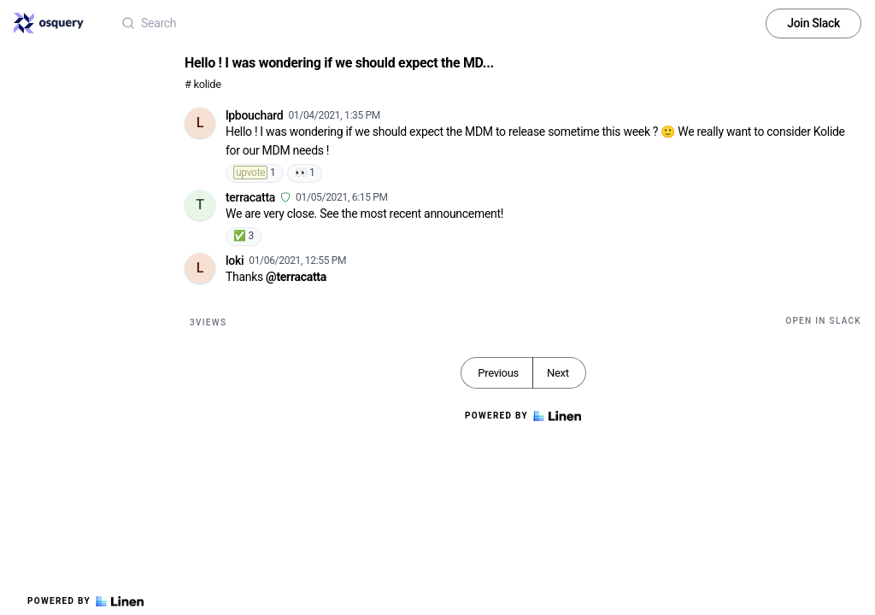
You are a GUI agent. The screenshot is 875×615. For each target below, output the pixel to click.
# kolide (203, 84)
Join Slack (813, 23)
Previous (498, 372)
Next (558, 372)
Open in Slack (823, 320)
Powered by (85, 601)
